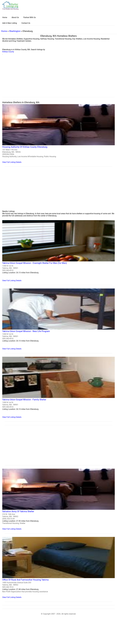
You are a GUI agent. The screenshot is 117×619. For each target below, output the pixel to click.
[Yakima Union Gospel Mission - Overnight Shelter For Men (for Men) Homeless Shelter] (58, 250)
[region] (58, 78)
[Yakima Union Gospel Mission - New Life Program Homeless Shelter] (58, 319)
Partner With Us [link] (29, 17)
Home (4, 31)
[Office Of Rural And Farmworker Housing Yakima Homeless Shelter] (58, 567)
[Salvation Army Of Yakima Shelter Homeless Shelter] (58, 499)
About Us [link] (15, 17)
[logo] (10, 5)
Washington (14, 31)
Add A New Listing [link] (9, 23)
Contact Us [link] (25, 23)
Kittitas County (8, 52)
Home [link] (4, 17)
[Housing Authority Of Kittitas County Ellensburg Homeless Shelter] (58, 133)
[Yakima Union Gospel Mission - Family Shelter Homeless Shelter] (58, 387)
